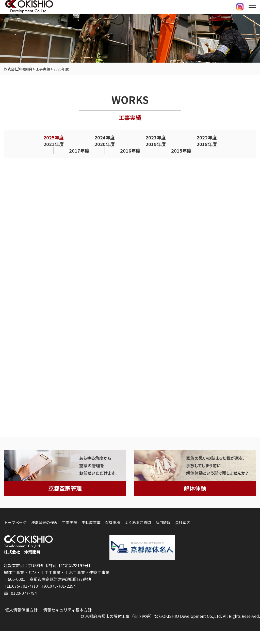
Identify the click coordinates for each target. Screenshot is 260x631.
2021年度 (53, 144)
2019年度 (155, 144)
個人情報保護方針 (21, 610)
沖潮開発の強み (44, 522)
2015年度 (181, 150)
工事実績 (69, 522)
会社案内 (182, 522)
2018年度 (207, 144)
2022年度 (207, 137)
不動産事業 (91, 522)
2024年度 (104, 137)
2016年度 (130, 150)
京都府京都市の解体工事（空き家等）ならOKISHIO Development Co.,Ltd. (153, 616)
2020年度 (104, 144)
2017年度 (79, 150)
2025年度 (53, 137)
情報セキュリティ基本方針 (67, 610)
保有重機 (112, 522)
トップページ (15, 522)
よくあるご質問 (137, 522)
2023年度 (155, 137)
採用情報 (163, 522)
